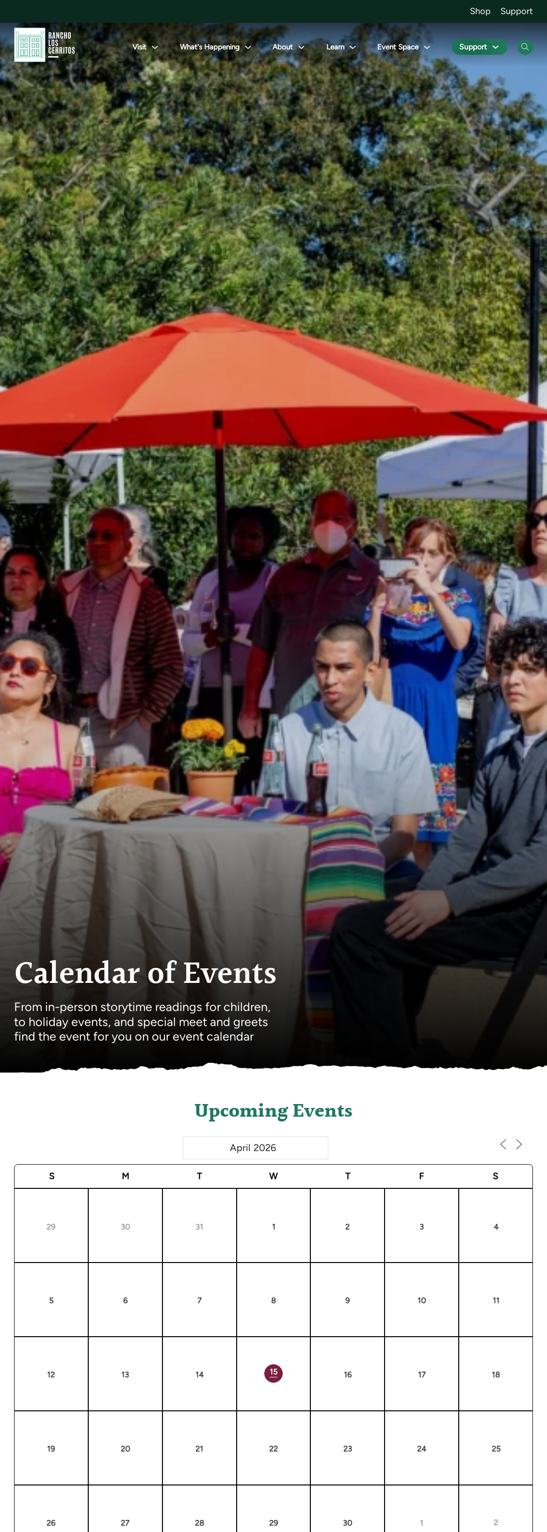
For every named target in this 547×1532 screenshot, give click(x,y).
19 (51, 1448)
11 (496, 1300)
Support (516, 11)
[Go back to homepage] (44, 47)
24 (421, 1448)
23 (347, 1448)
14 (199, 1374)
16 (348, 1374)
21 (199, 1448)
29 (51, 1227)
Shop (480, 11)
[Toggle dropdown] (157, 47)
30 (125, 1227)
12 (51, 1374)
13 (125, 1374)
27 (125, 1523)
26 (51, 1523)
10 (422, 1300)
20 (125, 1448)
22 (273, 1448)
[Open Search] (525, 47)
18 (496, 1374)
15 (273, 1371)
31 (199, 1227)
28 (199, 1523)
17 (422, 1374)
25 (496, 1448)
